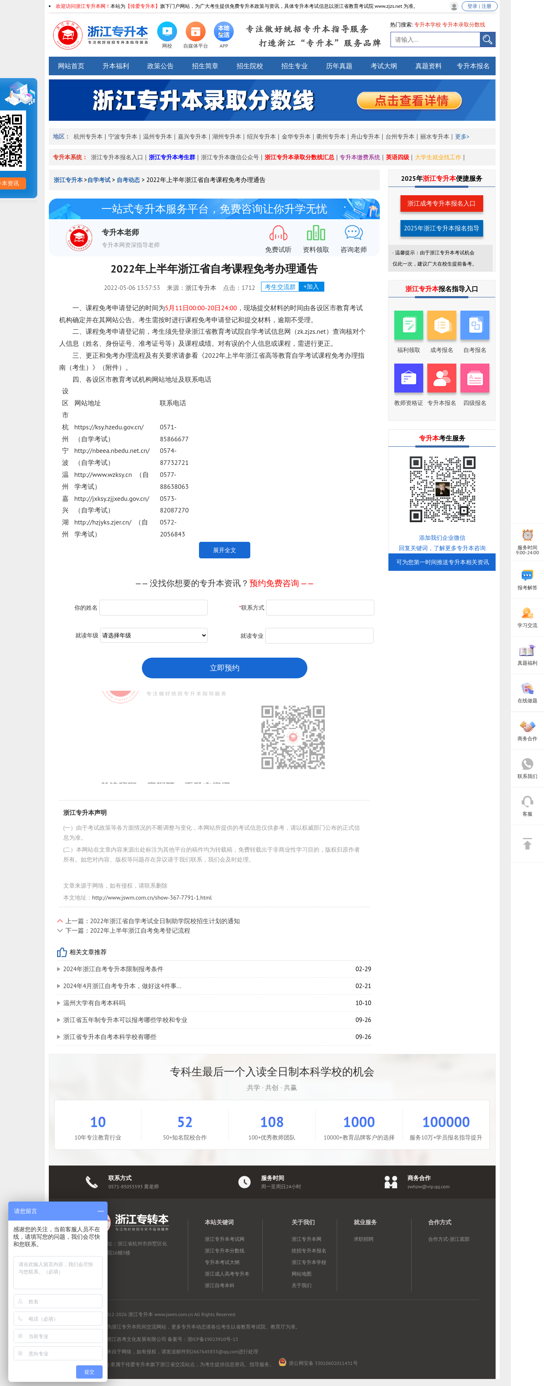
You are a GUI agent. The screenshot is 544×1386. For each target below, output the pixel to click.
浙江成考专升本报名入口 (441, 203)
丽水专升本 (434, 136)
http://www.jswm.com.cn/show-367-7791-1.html (152, 897)
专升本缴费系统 (360, 157)
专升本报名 (473, 66)
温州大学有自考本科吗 (94, 1003)
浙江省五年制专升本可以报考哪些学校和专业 (125, 1020)
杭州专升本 (88, 136)
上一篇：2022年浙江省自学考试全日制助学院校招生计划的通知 (152, 921)
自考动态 (128, 180)
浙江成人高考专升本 (227, 1274)
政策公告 (160, 66)
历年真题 (339, 66)
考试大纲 (384, 66)
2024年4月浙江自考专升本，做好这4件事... (122, 986)
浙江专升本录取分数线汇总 (299, 157)
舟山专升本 (365, 136)
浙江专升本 (69, 180)
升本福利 (116, 66)
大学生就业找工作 (438, 157)
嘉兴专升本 (192, 136)
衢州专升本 (330, 136)
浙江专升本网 (306, 1239)
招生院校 (250, 66)
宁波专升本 (122, 136)
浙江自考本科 (220, 1285)
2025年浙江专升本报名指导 (441, 228)
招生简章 (205, 66)
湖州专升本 (226, 136)
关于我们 (302, 1285)
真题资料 (428, 66)
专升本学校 (427, 24)
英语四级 (397, 157)
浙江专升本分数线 (224, 1250)
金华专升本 (296, 136)
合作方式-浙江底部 (449, 1239)
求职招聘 (364, 1239)
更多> (462, 136)
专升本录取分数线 (463, 24)
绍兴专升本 (261, 136)
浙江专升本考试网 (224, 1239)
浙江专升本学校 (309, 1262)
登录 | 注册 (479, 6)
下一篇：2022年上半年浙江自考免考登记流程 (128, 930)
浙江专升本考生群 (172, 157)
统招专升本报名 (309, 1250)
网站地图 (302, 1274)
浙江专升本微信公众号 (230, 157)
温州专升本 (157, 136)
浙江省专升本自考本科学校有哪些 (109, 1037)
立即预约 (225, 668)
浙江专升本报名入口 (117, 157)
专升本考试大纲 (222, 1262)
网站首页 (71, 66)
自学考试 (98, 180)
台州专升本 (400, 136)
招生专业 (294, 66)
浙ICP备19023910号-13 (212, 1339)
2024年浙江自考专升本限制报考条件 (113, 969)
